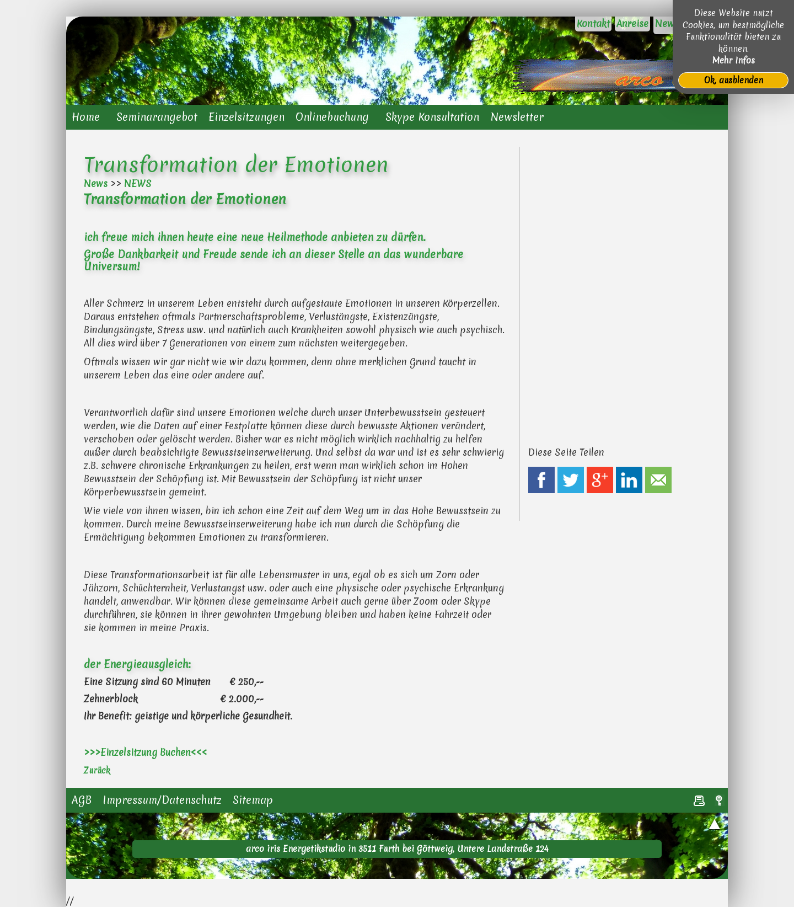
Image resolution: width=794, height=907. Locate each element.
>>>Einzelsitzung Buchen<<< (145, 752)
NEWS (138, 183)
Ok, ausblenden (733, 80)
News (96, 183)
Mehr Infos (733, 60)
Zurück (97, 770)
